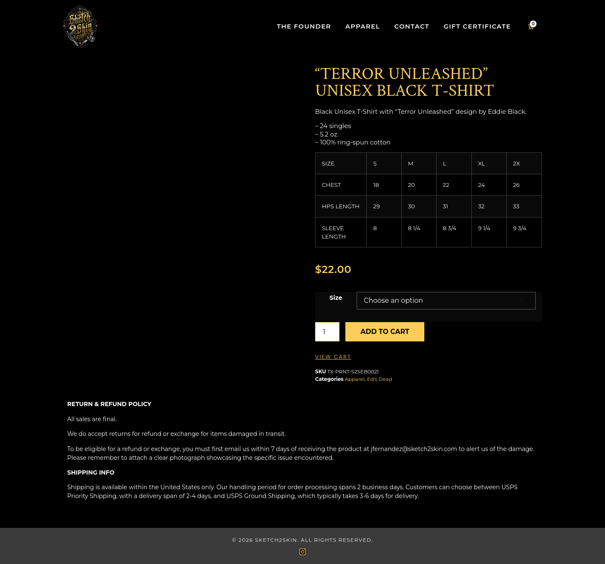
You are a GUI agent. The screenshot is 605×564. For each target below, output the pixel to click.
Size (335, 298)
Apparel (362, 26)
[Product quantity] (327, 331)
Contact (412, 26)
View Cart (333, 357)
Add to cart (384, 332)
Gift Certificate (477, 26)
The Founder (304, 26)
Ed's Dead (379, 379)
